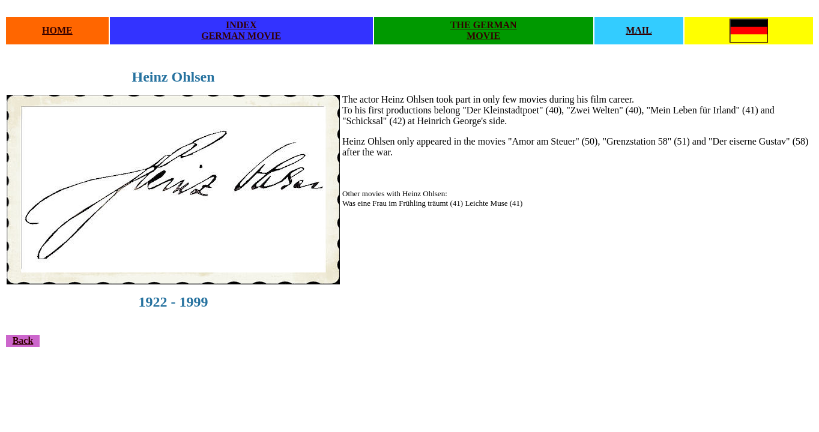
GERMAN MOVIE (241, 36)
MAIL (639, 30)
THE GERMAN (483, 25)
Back (23, 340)
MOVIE (483, 36)
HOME (57, 30)
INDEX (241, 25)
